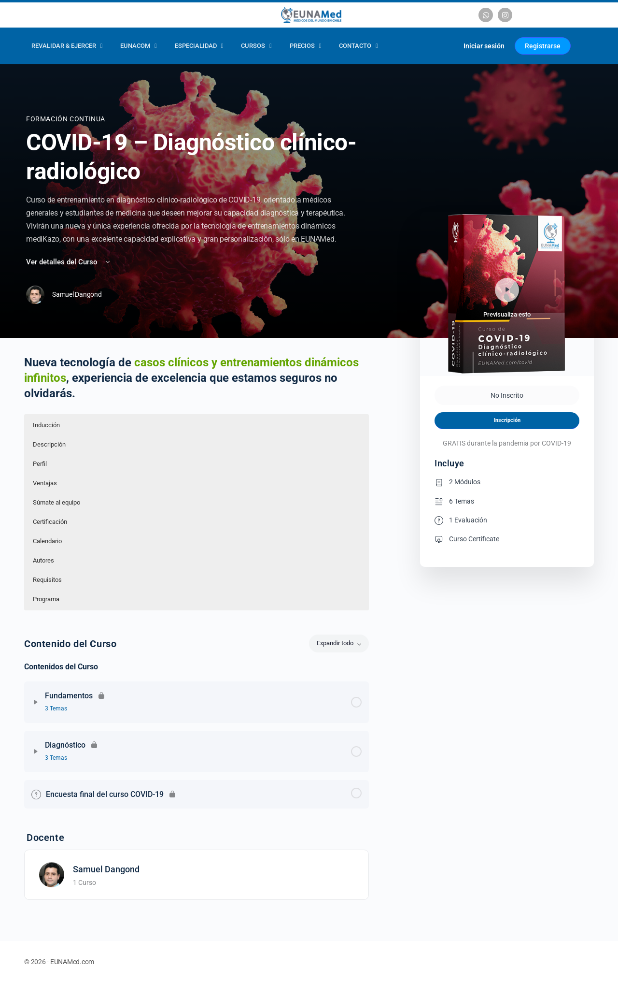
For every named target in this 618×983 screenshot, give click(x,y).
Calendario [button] (47, 541)
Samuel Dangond (106, 869)
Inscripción (507, 420)
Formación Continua (65, 119)
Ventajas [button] (45, 483)
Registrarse (543, 46)
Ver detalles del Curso (69, 262)
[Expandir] (35, 702)
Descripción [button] (49, 444)
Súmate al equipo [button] (56, 502)
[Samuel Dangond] (51, 874)
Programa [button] (46, 599)
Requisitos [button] (47, 579)
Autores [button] (43, 560)
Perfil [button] (40, 463)
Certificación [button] (50, 521)
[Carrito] (444, 46)
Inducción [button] (46, 425)
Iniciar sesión (484, 46)
